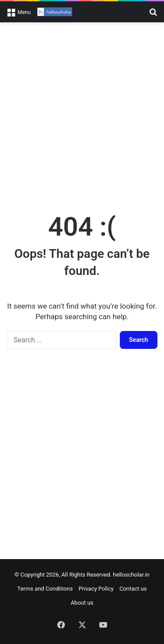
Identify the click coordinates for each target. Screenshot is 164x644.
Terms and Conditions (45, 588)
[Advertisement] (82, 113)
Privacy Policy (96, 588)
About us (82, 602)
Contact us (133, 588)
